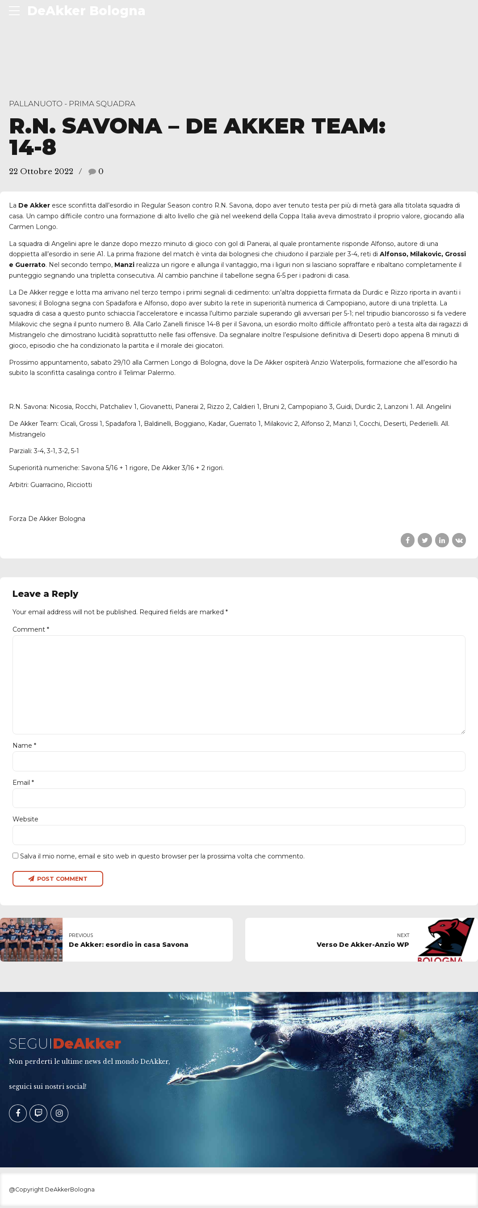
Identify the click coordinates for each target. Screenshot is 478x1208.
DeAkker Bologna (86, 10)
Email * (23, 784)
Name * (24, 747)
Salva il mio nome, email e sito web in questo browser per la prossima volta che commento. (162, 858)
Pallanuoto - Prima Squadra (72, 103)
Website (25, 821)
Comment (31, 629)
